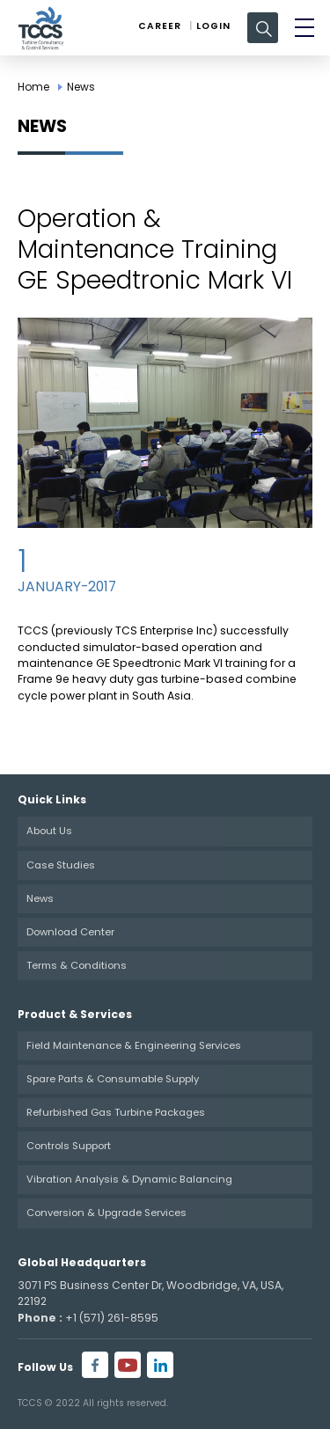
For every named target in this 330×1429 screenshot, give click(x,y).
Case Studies (60, 865)
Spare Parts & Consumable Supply (112, 1079)
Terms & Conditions (76, 965)
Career (159, 26)
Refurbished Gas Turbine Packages (115, 1112)
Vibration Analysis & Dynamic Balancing (129, 1179)
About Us (49, 831)
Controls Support (68, 1146)
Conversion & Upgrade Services (106, 1212)
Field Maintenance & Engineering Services (133, 1045)
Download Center (70, 932)
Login (213, 26)
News (81, 86)
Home (33, 86)
